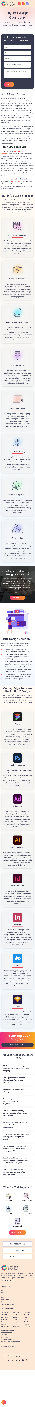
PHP (14, 1324)
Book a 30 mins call (3, 1402)
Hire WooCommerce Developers (10, 1341)
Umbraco (4, 1319)
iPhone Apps (27, 1315)
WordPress (16, 1326)
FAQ (2, 1297)
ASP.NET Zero (5, 1315)
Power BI (15, 1315)
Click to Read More (7, 1281)
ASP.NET (3, 1324)
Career (3, 1295)
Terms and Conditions (7, 1304)
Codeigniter (16, 1322)
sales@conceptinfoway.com (17, 1257)
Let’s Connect (17, 1232)
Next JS (26, 1322)
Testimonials (5, 1302)
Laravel (15, 1319)
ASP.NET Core (5, 1312)
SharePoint (16, 1312)
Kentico (3, 1322)
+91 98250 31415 (17, 1250)
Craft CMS (27, 1312)
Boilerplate (4, 1317)
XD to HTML (27, 1326)
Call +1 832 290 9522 (17, 1045)
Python (26, 1319)
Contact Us (17, 598)
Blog (2, 1290)
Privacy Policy (5, 1299)
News (2, 1292)
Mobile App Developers (7, 1344)
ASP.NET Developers (7, 1335)
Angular (15, 1317)
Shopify (26, 1317)
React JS (26, 1324)
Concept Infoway (14, 181)
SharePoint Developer (7, 1346)
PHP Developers (5, 1337)
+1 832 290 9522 (17, 1244)
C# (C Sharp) (5, 1326)
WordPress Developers (7, 1339)
